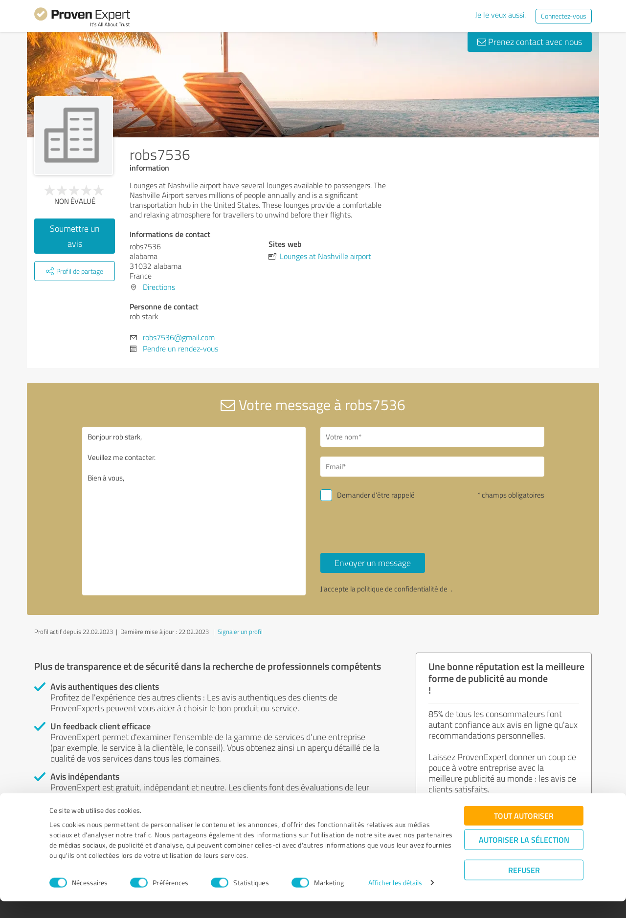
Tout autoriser (524, 832)
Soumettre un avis (75, 235)
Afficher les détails (395, 899)
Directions (159, 287)
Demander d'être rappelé (376, 495)
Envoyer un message (373, 562)
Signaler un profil (240, 631)
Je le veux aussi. (500, 14)
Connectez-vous (563, 16)
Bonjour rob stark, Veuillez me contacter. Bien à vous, (194, 511)
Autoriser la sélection (524, 856)
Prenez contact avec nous (529, 41)
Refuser (524, 886)
